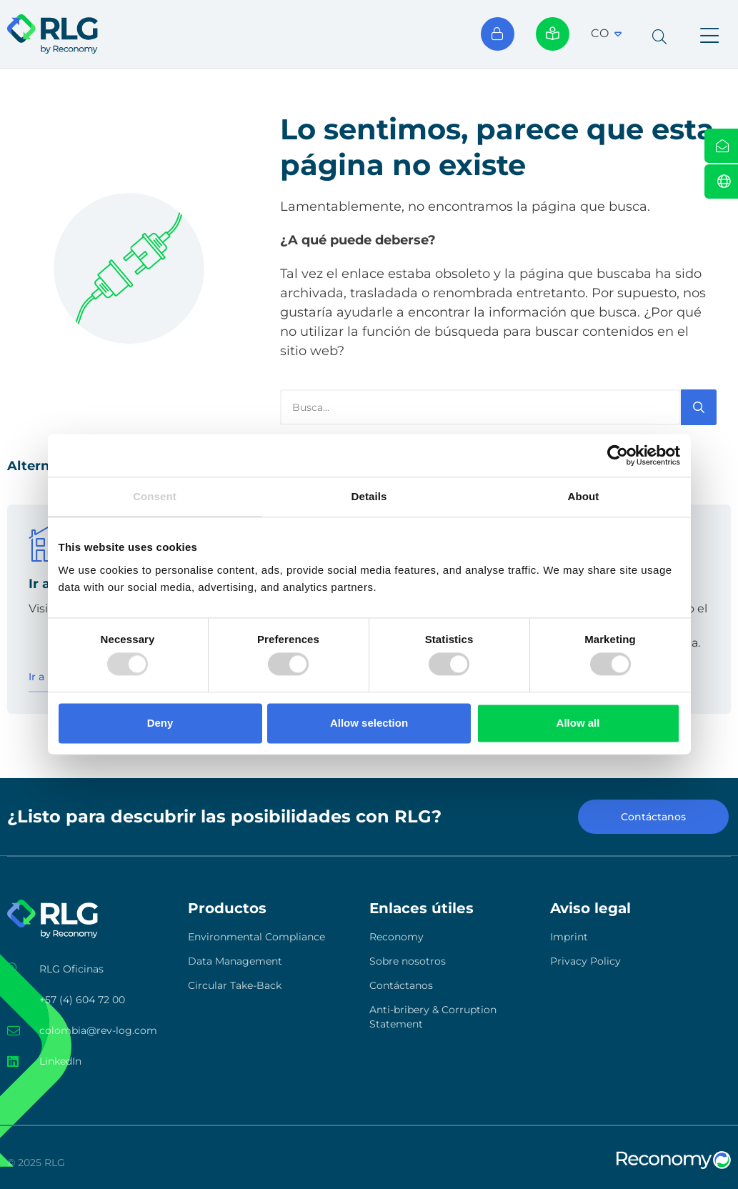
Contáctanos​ (401, 985)
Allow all (578, 723)
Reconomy (396, 936)
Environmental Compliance (256, 936)
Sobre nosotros (407, 961)
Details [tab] (369, 496)
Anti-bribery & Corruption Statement (433, 1016)
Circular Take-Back (234, 985)
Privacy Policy (585, 961)
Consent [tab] (154, 496)
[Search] (699, 407)
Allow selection (369, 723)
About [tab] (583, 496)
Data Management (235, 961)
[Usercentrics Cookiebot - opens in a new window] (617, 455)
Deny (160, 723)
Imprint (569, 936)
